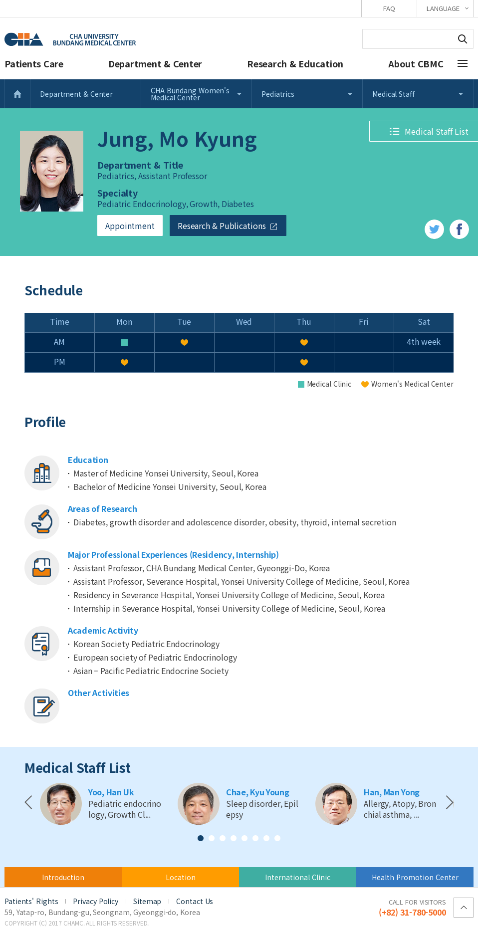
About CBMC (416, 63)
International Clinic (297, 877)
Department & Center (155, 63)
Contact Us (194, 901)
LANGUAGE (443, 8)
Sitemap (147, 901)
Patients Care (33, 63)
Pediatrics (277, 94)
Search (463, 39)
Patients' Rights (31, 901)
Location (181, 877)
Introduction (63, 877)
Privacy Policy (95, 901)
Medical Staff (393, 94)
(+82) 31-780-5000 (412, 907)
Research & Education (295, 63)
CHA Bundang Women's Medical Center (190, 93)
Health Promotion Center (415, 877)
